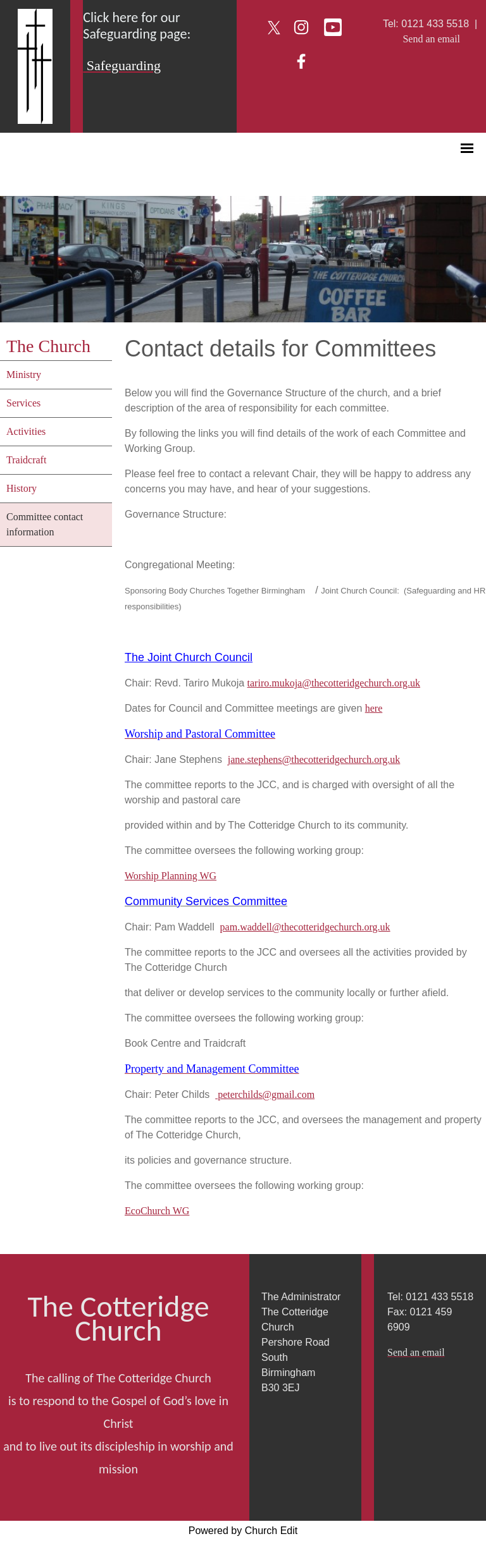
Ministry (23, 374)
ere (376, 708)
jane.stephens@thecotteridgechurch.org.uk (314, 759)
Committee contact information (44, 524)
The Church (48, 346)
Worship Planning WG (170, 875)
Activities (26, 431)
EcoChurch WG (157, 1210)
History (21, 488)
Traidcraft (26, 459)
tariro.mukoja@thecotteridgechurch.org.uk (333, 683)
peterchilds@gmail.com (265, 1094)
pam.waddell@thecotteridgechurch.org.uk (305, 927)
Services (23, 403)
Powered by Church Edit (243, 1530)
